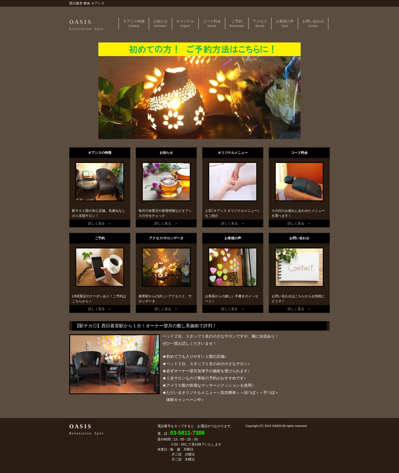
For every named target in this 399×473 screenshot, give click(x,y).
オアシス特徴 (134, 23)
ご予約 (236, 23)
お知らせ (160, 23)
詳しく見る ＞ (99, 223)
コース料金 (212, 23)
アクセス (260, 23)
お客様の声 (285, 23)
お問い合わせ (313, 23)
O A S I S (86, 25)
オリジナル (185, 23)
